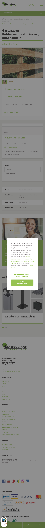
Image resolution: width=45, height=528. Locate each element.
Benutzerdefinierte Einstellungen (22, 275)
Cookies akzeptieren (22, 282)
